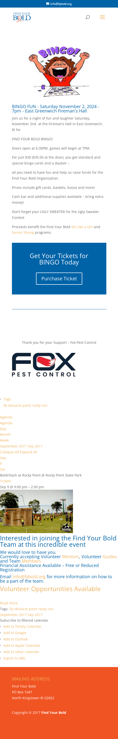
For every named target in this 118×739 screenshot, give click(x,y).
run (44, 405)
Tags (7, 399)
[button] (24, 620)
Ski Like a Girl (81, 226)
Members (31, 561)
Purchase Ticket (59, 278)
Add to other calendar (21, 651)
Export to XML (14, 658)
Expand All (28, 452)
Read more (9, 603)
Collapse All (10, 452)
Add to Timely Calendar (22, 626)
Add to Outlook (15, 639)
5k (5, 405)
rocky (37, 405)
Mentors (70, 556)
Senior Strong (23, 232)
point (27, 405)
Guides (110, 556)
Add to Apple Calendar (21, 645)
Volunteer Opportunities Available (51, 588)
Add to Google (14, 632)
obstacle (15, 405)
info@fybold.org (29, 576)
